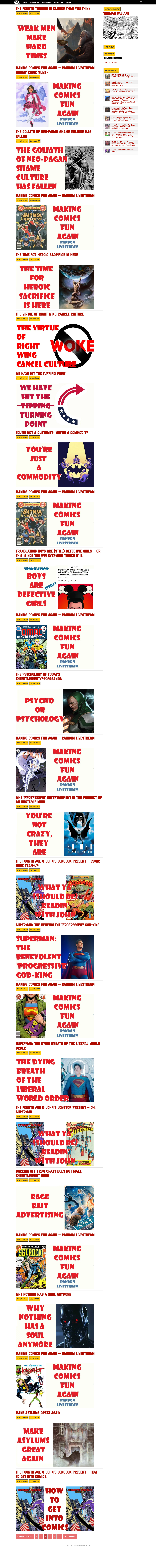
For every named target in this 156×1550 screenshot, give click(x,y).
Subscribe (47, 2)
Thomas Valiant (116, 13)
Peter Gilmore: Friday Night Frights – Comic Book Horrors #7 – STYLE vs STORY (123, 118)
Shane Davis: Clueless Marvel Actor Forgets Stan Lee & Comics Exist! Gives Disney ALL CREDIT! (123, 135)
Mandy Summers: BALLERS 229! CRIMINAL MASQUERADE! (122, 83)
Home (25, 2)
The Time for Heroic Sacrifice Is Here (47, 255)
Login (68, 2)
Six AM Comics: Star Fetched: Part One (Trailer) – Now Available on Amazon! (123, 126)
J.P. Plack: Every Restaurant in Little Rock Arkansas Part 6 (123, 90)
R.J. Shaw (23, 13)
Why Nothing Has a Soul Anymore (43, 1294)
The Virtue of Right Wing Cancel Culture (50, 314)
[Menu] (141, 2)
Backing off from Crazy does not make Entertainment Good (48, 1173)
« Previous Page (25, 1536)
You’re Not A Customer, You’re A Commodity (52, 433)
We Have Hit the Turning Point (40, 373)
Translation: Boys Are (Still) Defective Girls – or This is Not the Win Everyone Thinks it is (58, 553)
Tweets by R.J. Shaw (110, 62)
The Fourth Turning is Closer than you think (53, 9)
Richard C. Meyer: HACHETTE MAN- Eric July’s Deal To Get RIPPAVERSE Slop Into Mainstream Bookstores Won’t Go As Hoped (123, 100)
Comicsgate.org (86, 1545)
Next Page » (69, 1536)
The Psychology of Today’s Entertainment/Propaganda (39, 677)
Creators (34, 2)
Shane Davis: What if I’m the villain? (122, 150)
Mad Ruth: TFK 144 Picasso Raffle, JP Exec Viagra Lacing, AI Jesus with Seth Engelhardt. (123, 143)
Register (58, 2)
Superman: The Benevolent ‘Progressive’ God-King (57, 925)
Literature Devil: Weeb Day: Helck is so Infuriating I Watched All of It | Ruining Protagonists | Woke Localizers (124, 110)
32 (60, 1536)
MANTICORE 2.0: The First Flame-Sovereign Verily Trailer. (123, 75)
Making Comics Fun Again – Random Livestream (55, 196)
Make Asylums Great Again (38, 1413)
